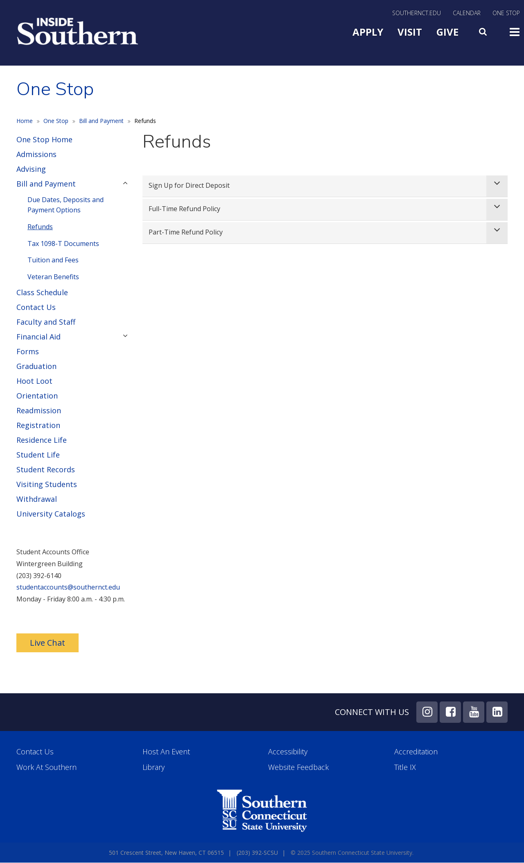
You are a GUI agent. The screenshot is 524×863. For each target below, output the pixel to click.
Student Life (38, 455)
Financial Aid (38, 337)
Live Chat (47, 642)
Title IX (405, 767)
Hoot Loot (34, 381)
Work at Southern (46, 767)
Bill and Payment (101, 121)
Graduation (36, 366)
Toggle (514, 31)
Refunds (40, 226)
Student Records (45, 469)
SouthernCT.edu (416, 13)
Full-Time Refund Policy (184, 208)
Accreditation (416, 751)
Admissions (36, 154)
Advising (31, 169)
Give (447, 32)
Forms (27, 351)
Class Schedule (42, 292)
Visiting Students (46, 484)
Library (153, 767)
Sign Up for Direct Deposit (189, 185)
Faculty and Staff (45, 322)
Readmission (38, 410)
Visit (410, 32)
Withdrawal (36, 499)
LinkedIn (497, 712)
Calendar (467, 13)
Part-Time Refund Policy (186, 232)
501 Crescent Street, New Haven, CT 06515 (166, 852)
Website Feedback (298, 767)
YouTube (473, 712)
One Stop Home (44, 139)
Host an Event (166, 751)
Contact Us (36, 307)
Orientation (37, 396)
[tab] (325, 186)
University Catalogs (50, 514)
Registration (38, 425)
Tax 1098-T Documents (63, 243)
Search (484, 30)
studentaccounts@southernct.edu (68, 587)
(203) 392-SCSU (257, 852)
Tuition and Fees (53, 259)
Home (24, 121)
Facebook (450, 712)
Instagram (427, 712)
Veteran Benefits (53, 276)
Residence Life (41, 440)
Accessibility (287, 751)
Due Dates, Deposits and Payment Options (65, 204)
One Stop (506, 13)
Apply (367, 32)
